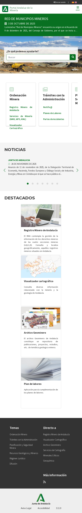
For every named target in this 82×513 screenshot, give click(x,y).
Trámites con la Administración (54, 94)
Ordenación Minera (18, 94)
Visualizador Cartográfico (16, 127)
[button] (4, 171)
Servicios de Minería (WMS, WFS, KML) (21, 118)
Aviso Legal (26, 508)
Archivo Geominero (35, 332)
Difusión (13, 463)
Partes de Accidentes (53, 119)
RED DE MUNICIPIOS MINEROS (26, 18)
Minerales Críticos (51, 455)
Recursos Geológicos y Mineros (24, 453)
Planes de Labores (52, 113)
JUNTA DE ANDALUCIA (19, 160)
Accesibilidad (44, 508)
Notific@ (47, 107)
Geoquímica (48, 460)
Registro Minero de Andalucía (41, 230)
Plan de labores (32, 384)
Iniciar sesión (60, 2)
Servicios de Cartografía (54, 450)
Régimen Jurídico (17, 458)
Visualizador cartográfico (38, 281)
